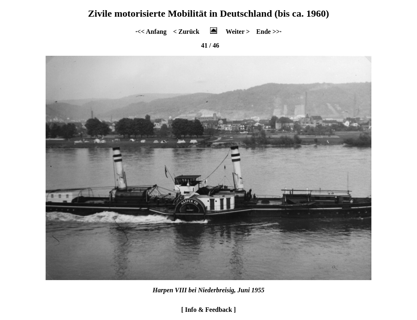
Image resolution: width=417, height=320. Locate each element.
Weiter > (238, 31)
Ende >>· (268, 31)
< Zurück (186, 31)
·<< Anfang (151, 31)
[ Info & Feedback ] (208, 309)
